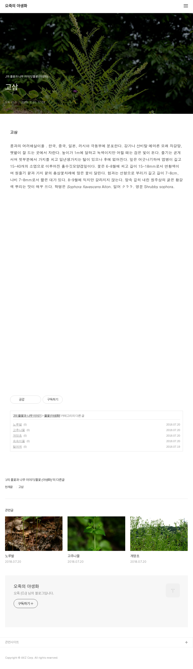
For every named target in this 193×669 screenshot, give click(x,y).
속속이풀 (19, 441)
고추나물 (19, 430)
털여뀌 (17, 446)
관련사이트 (12, 642)
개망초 (17, 435)
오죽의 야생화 (16, 6)
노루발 (17, 424)
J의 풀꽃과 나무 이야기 (27, 415)
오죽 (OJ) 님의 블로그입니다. (34, 593)
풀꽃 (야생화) (52, 415)
